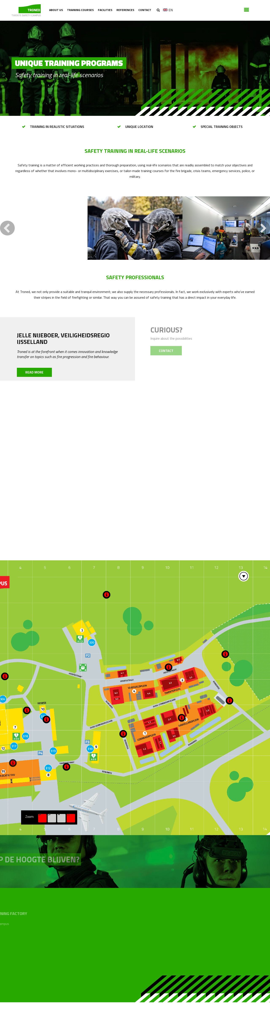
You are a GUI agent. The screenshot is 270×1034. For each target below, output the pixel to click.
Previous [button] (7, 259)
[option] (135, 259)
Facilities (105, 10)
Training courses (80, 10)
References (125, 10)
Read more (34, 403)
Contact (144, 10)
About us (56, 10)
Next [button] (262, 259)
